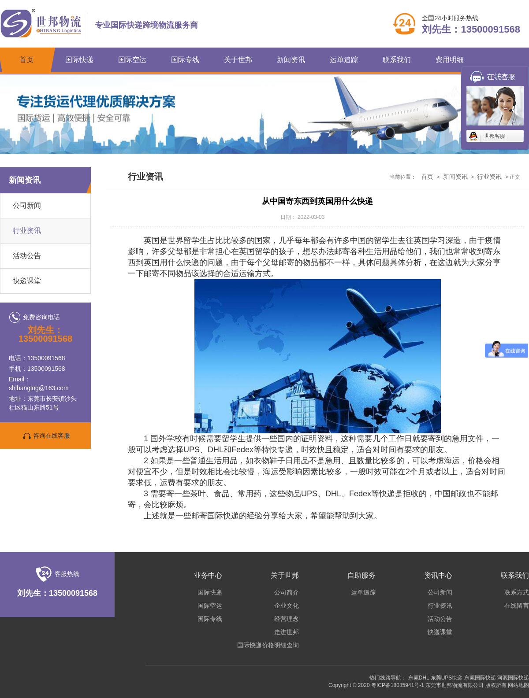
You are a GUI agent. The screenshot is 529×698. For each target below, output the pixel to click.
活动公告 (27, 255)
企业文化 (286, 605)
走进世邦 (286, 631)
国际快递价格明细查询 (268, 645)
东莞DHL (418, 678)
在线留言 (516, 605)
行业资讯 (27, 230)
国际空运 (132, 59)
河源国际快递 (513, 678)
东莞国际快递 (480, 678)
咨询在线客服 (45, 436)
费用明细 (450, 59)
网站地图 (518, 685)
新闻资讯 (291, 59)
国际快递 (79, 59)
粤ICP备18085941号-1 (397, 685)
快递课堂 (27, 280)
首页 (26, 59)
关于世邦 (238, 59)
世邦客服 (494, 136)
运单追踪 (344, 59)
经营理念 (286, 618)
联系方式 (516, 592)
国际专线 (185, 59)
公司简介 (286, 592)
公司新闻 (27, 205)
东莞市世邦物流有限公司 (454, 685)
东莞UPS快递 (447, 678)
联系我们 (397, 59)
